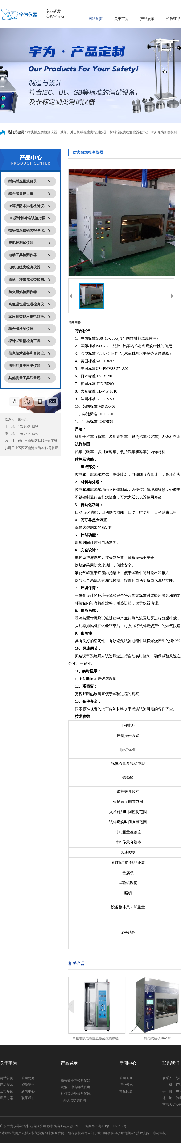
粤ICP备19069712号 (112, 1126)
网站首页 (95, 19)
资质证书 (173, 19)
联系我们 (28, 1098)
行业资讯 (126, 1085)
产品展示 (147, 19)
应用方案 (6, 1098)
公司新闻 (126, 1078)
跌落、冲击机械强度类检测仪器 (83, 132)
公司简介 (28, 1078)
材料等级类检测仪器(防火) (129, 132)
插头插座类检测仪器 (42, 132)
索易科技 (159, 1133)
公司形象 (6, 1091)
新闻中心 (28, 1091)
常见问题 (126, 1091)
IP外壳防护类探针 (164, 132)
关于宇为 (121, 19)
